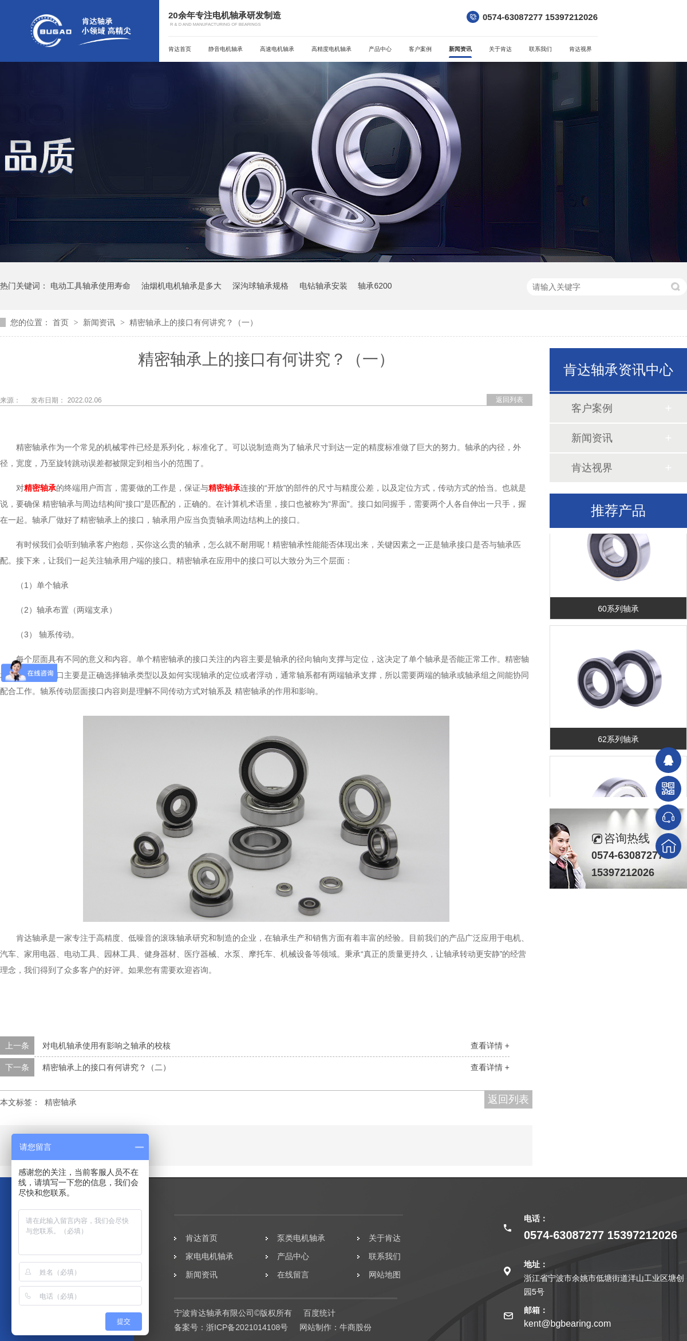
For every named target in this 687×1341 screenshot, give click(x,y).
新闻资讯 (460, 49)
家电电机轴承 (209, 1256)
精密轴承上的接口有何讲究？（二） (106, 1067)
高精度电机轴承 (331, 49)
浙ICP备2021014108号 (247, 1327)
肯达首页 (179, 49)
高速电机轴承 (277, 49)
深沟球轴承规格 (260, 285)
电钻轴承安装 (323, 285)
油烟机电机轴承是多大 (181, 285)
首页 (62, 322)
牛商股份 (355, 1327)
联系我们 (540, 49)
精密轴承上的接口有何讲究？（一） (193, 322)
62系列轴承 (618, 741)
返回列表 (509, 400)
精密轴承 (40, 487)
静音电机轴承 (225, 49)
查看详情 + (490, 1045)
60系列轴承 (618, 611)
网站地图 (385, 1274)
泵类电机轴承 (301, 1238)
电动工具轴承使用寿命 (90, 285)
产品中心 (380, 49)
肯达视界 (580, 49)
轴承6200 (375, 285)
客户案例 (420, 49)
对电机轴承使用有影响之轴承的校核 (106, 1045)
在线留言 (293, 1274)
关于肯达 (500, 49)
